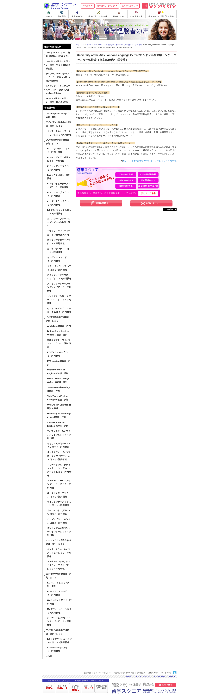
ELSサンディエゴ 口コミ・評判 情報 (58, 168)
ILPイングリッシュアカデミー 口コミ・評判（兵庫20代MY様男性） (58, 89)
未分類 (49, 656)
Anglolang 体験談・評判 (59, 326)
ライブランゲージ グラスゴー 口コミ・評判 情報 (59, 504)
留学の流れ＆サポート (98, 14)
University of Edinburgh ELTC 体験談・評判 (59, 415)
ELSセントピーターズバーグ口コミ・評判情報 (58, 185)
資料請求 (129, 676)
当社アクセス (153, 673)
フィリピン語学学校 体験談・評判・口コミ (57, 632)
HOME (48, 14)
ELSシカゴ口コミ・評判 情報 (58, 177)
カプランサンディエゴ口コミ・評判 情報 (58, 250)
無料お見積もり (160, 676)
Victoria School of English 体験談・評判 (57, 424)
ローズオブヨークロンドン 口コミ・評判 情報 (58, 521)
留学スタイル (77, 14)
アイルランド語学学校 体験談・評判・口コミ (59, 124)
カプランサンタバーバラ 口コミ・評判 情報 (58, 242)
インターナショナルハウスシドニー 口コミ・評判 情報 (59, 553)
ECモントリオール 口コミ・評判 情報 (58, 593)
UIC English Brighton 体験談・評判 (59, 407)
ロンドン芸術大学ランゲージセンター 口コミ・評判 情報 (150, 160)
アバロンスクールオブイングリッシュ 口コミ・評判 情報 (59, 434)
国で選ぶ (62, 14)
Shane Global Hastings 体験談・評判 (58, 389)
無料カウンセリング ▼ (107, 6)
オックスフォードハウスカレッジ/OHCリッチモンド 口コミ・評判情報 (59, 456)
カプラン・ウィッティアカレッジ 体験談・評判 (58, 233)
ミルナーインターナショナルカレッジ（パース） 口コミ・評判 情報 (58, 565)
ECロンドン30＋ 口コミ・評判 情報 (57, 354)
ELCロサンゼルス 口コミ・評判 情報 (58, 150)
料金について (119, 14)
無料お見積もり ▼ (130, 6)
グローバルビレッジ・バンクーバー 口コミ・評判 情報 (59, 621)
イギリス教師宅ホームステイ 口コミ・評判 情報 (58, 445)
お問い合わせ (152, 203)
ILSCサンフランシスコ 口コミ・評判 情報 (59, 212)
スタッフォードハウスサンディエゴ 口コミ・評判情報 (59, 287)
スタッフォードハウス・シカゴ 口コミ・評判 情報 (59, 277)
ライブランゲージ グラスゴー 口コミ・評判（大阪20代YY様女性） (59, 77)
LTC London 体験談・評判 (59, 363)
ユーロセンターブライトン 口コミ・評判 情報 (58, 495)
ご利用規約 (141, 673)
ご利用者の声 (137, 14)
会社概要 (87, 673)
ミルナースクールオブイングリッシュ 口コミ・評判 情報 (59, 484)
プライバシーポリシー (102, 673)
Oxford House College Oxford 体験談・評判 (58, 380)
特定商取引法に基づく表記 (124, 673)
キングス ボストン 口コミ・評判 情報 (58, 259)
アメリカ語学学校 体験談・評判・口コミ (59, 142)
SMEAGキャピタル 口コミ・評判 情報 (58, 649)
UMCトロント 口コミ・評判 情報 (59, 602)
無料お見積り (102, 203)
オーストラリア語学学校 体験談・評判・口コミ (59, 542)
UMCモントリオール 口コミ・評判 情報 (59, 611)
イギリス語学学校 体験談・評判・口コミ (59, 319)
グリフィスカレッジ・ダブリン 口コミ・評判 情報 (59, 133)
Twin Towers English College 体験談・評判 (57, 398)
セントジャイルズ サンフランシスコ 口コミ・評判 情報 (59, 299)
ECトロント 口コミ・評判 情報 (58, 585)
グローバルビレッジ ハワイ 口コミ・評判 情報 (59, 268)
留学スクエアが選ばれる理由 (161, 14)
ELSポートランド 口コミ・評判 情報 (58, 203)
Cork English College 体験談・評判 (58, 115)
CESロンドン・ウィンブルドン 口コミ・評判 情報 (59, 343)
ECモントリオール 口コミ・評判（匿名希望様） (57, 100)
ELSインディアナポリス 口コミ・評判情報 (58, 159)
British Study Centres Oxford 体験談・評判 (58, 333)
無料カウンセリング (143, 676)
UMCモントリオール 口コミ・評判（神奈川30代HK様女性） (58, 65)
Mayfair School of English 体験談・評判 (57, 371)
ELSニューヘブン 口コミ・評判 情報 (58, 194)
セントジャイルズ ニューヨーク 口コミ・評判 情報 (59, 310)
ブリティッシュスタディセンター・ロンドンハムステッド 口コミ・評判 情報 (59, 470)
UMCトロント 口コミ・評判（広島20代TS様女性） (58, 54)
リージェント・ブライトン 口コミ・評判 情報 (58, 512)
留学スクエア (59, 5)
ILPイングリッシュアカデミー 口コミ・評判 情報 (59, 641)
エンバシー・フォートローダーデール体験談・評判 (58, 222)
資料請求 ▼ (88, 6)
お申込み (171, 676)
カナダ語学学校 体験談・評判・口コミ (59, 576)
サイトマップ (166, 673)
